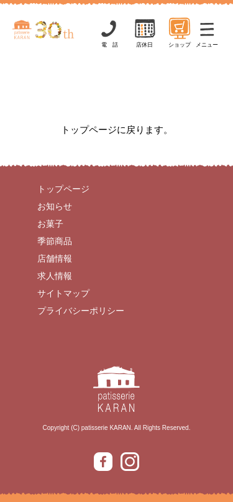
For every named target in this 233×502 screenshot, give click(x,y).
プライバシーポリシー (80, 311)
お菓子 (50, 224)
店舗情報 (54, 258)
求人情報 (54, 276)
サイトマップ (63, 293)
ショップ (179, 32)
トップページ (63, 189)
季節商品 (54, 241)
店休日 (144, 32)
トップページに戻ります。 (117, 129)
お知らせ (54, 206)
